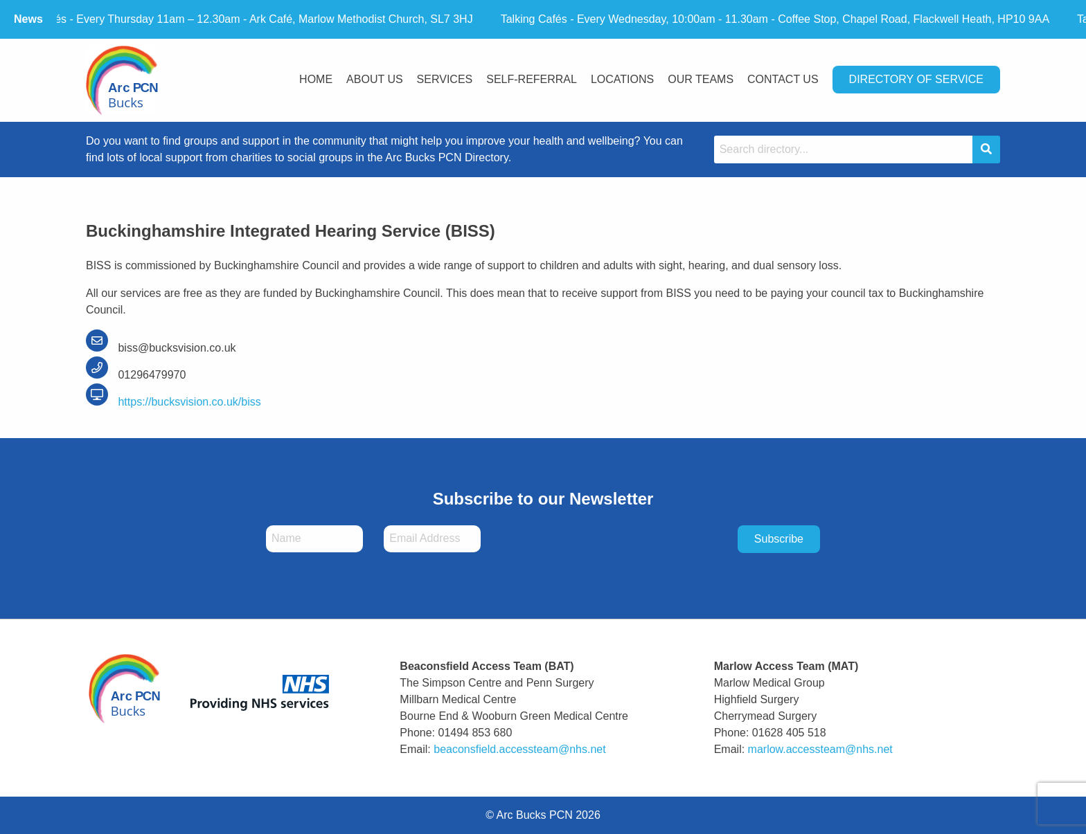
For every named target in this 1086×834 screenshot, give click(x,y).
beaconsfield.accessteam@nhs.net (519, 749)
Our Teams (700, 79)
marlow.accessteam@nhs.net (820, 749)
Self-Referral (531, 79)
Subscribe (778, 539)
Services (445, 79)
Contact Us (783, 79)
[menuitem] (315, 80)
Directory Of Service (916, 79)
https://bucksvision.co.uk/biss (173, 402)
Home (315, 79)
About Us (374, 79)
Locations (622, 79)
